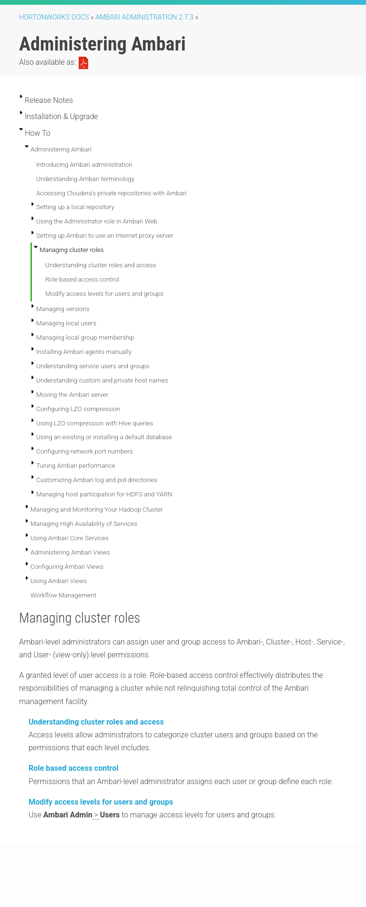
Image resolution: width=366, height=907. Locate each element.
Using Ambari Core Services (69, 538)
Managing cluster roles (72, 249)
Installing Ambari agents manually (84, 351)
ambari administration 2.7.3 (144, 17)
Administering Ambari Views (70, 552)
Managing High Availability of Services (83, 523)
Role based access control (82, 279)
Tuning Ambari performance (75, 465)
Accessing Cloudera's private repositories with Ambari (111, 193)
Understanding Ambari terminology (85, 178)
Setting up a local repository (75, 207)
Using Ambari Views (58, 581)
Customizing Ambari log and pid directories (96, 480)
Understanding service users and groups (93, 366)
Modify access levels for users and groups (104, 293)
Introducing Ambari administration (84, 164)
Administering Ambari (61, 149)
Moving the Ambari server (72, 394)
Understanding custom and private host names (102, 380)
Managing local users (66, 323)
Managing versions (63, 308)
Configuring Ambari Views (66, 566)
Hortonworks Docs (54, 17)
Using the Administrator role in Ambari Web (96, 221)
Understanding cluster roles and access (100, 265)
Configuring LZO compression (78, 409)
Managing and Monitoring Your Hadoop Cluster (96, 509)
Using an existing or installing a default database (104, 437)
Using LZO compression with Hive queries (94, 423)
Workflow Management (63, 595)
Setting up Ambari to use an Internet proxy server (104, 235)
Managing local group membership (85, 337)
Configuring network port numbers (84, 451)
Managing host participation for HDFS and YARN (104, 494)
